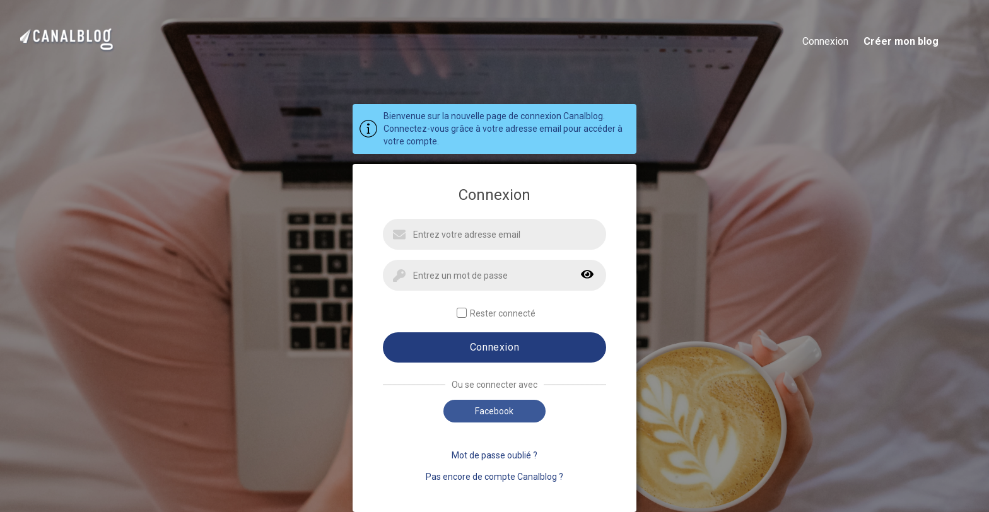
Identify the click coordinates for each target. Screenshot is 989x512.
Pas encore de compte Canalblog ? (494, 477)
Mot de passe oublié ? (494, 455)
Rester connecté (496, 313)
